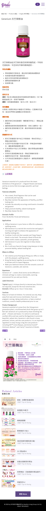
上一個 (5, 331)
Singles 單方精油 (24, 14)
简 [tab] (9, 339)
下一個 (42, 331)
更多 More (23, 494)
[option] (23, 41)
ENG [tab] (15, 339)
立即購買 (8, 173)
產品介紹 (4, 14)
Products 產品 (13, 14)
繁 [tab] (5, 339)
